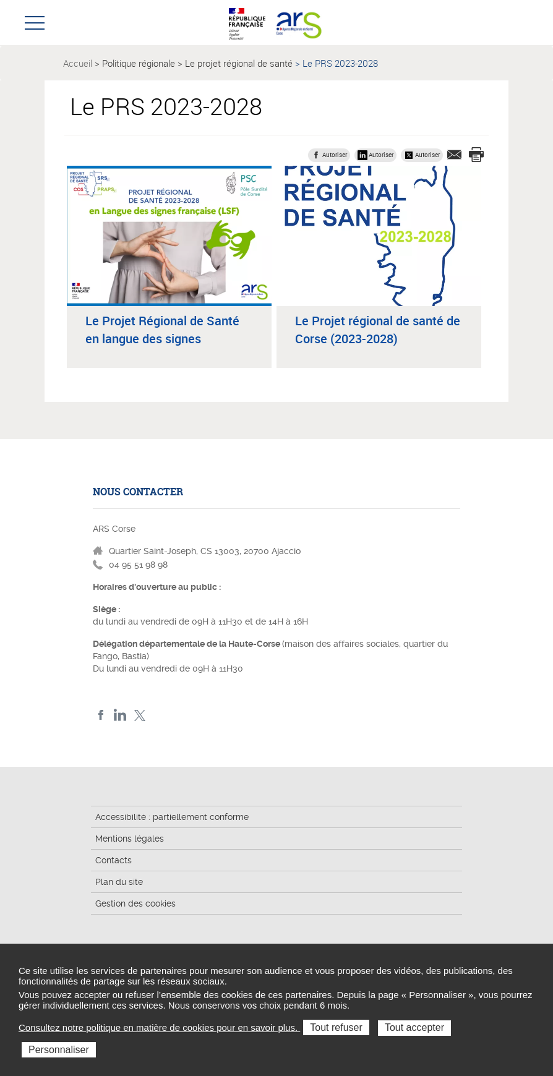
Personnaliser (58, 1049)
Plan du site (119, 882)
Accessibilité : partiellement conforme (172, 817)
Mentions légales (129, 838)
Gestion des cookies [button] (135, 903)
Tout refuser (336, 1027)
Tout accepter (414, 1027)
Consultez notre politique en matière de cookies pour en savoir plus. (159, 1027)
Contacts (113, 860)
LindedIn (120, 715)
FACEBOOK (101, 715)
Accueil (77, 63)
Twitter (139, 715)
